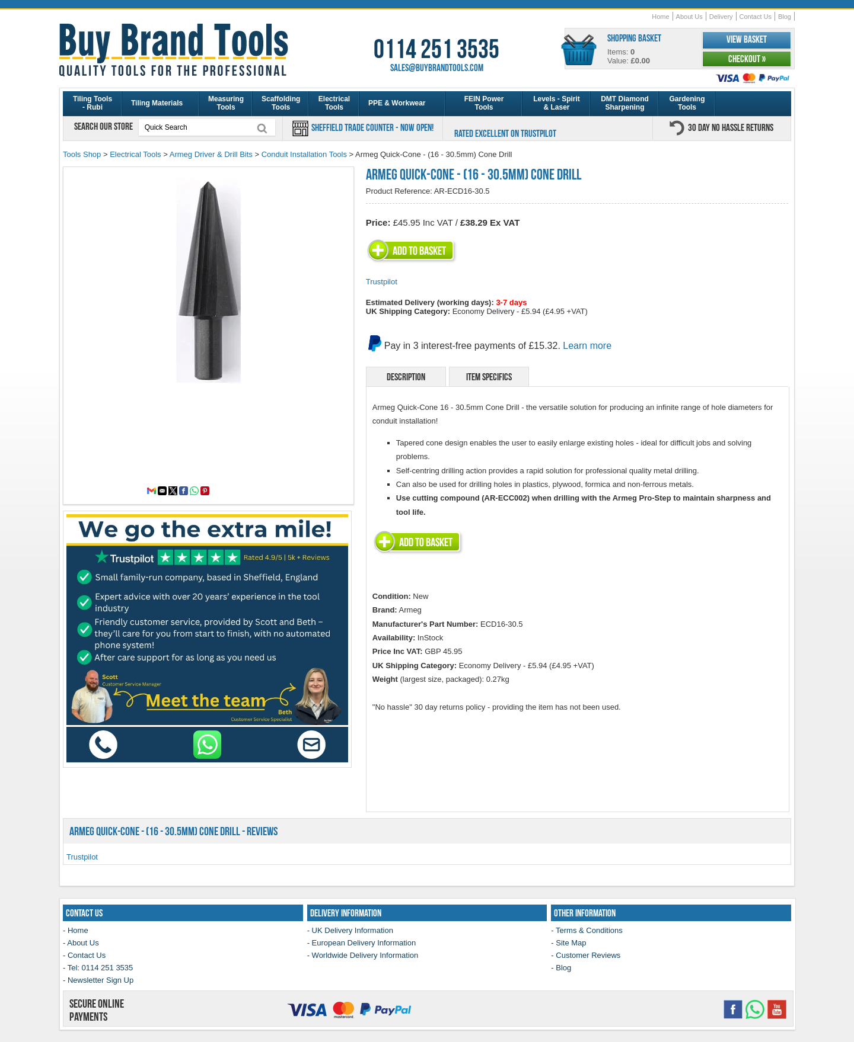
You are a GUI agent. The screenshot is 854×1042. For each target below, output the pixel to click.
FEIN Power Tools (484, 103)
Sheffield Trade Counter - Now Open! (372, 127)
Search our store (104, 126)
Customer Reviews (588, 955)
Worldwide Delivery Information (365, 955)
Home (660, 16)
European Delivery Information (364, 942)
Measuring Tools (226, 103)
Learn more (587, 346)
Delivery (721, 16)
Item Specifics (489, 376)
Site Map (571, 942)
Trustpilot (381, 281)
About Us (689, 16)
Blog (784, 16)
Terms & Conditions (589, 930)
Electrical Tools (334, 103)
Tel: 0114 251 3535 (100, 967)
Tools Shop (82, 154)
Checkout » (747, 58)
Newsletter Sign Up (100, 980)
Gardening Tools (687, 103)
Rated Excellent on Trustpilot (505, 133)
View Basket (746, 39)
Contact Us (756, 16)
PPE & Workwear (396, 103)
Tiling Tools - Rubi (92, 103)
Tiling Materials (157, 103)
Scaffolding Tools (281, 103)
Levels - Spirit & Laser (556, 103)
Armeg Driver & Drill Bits (211, 154)
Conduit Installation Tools (304, 154)
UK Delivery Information (352, 930)
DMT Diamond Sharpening (625, 103)
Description (406, 376)
